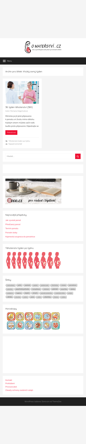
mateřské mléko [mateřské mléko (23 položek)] (60, 293)
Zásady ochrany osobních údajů (19, 390)
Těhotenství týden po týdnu (19, 141)
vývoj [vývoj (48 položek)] (73, 289)
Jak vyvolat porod (13, 220)
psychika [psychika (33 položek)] (64, 289)
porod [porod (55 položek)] (55, 289)
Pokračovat (11, 132)
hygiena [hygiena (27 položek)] (18, 293)
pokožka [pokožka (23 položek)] (10, 289)
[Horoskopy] (33, 329)
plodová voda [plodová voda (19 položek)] (44, 285)
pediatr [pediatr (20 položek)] (36, 285)
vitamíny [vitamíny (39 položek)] (47, 297)
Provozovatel (11, 387)
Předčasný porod (12, 224)
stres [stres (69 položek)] (10, 297)
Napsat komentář (15, 144)
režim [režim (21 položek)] (39, 297)
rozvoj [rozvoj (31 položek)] (64, 285)
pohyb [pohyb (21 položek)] (70, 293)
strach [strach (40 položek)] (35, 293)
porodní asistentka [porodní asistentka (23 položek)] (46, 293)
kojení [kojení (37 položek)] (27, 293)
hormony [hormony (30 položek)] (55, 285)
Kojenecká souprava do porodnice (20, 236)
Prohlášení (10, 383)
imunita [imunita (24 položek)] (18, 297)
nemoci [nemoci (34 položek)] (46, 289)
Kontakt (8, 380)
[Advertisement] (43, 19)
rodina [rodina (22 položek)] (63, 297)
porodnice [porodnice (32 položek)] (72, 285)
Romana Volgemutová (19, 111)
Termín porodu (11, 228)
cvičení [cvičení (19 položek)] (25, 297)
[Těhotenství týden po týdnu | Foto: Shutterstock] (33, 268)
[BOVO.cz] (33, 203)
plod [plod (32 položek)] (32, 297)
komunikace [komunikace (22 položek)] (11, 285)
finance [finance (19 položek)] (56, 297)
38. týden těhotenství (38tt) (19, 107)
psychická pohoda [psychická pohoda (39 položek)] (22, 289)
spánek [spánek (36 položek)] (27, 285)
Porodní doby (11, 232)
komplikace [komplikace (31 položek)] (36, 289)
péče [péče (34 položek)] (19, 285)
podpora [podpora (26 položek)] (10, 293)
